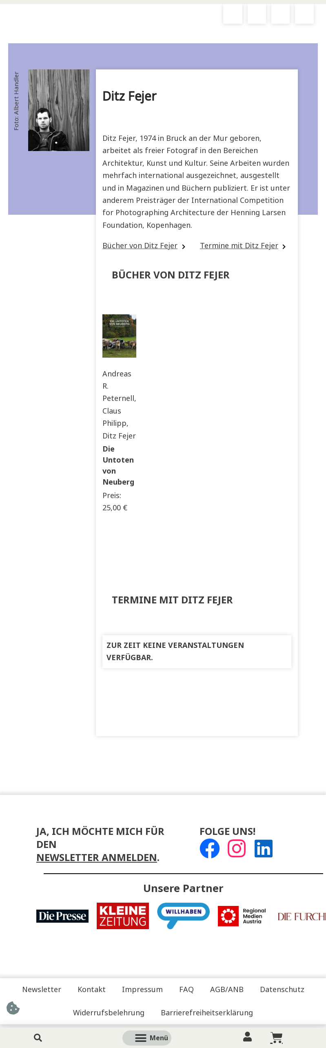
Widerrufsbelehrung (108, 1013)
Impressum (142, 989)
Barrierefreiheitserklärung (207, 1013)
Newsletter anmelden (96, 857)
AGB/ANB (227, 989)
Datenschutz (282, 989)
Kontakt (92, 989)
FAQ (186, 989)
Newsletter (41, 989)
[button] (155, 1038)
